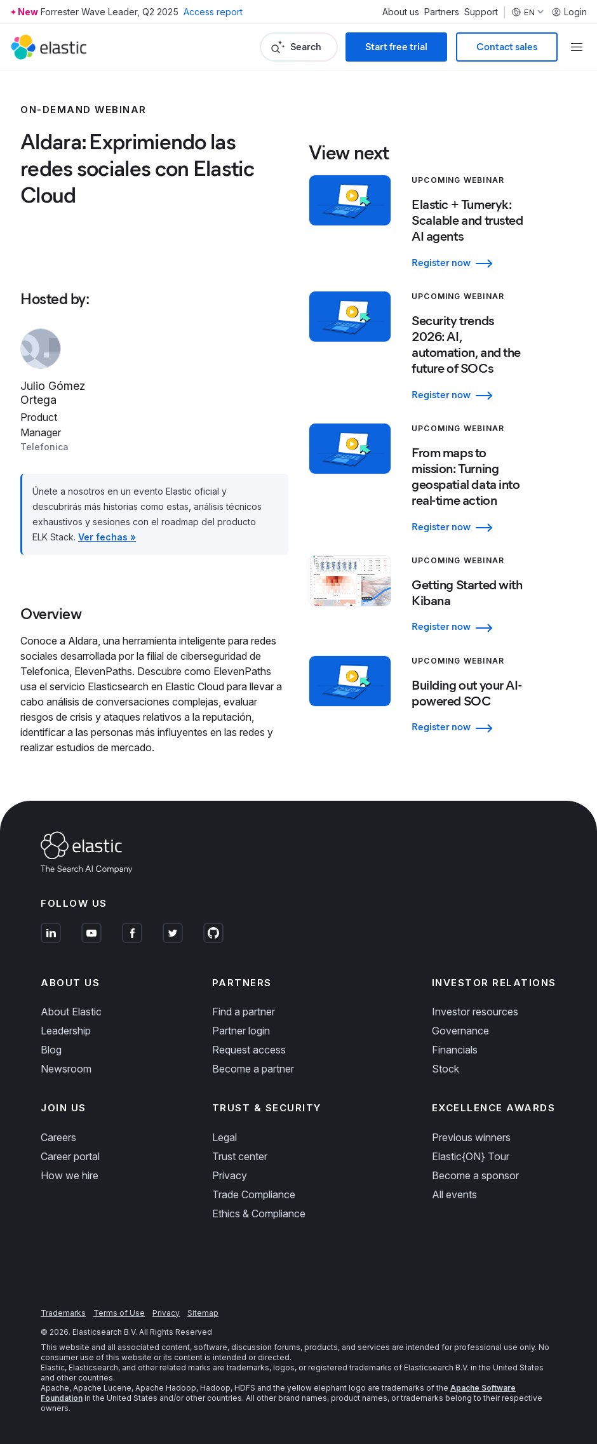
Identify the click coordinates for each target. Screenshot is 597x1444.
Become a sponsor (475, 1175)
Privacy (229, 1175)
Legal (224, 1137)
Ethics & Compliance (258, 1213)
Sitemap (202, 1313)
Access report (213, 11)
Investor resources (475, 1011)
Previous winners (471, 1137)
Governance (460, 1030)
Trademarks (63, 1313)
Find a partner (243, 1011)
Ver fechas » (107, 536)
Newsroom (66, 1068)
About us (400, 12)
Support (481, 12)
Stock (445, 1068)
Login (569, 12)
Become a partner (253, 1068)
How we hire (69, 1175)
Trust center (239, 1156)
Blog (51, 1049)
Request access (249, 1049)
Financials (455, 1049)
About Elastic (71, 1011)
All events (454, 1194)
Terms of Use (119, 1313)
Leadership (66, 1030)
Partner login (241, 1030)
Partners (441, 12)
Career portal (70, 1156)
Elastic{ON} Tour (470, 1156)
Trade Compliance (253, 1194)
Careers (58, 1137)
